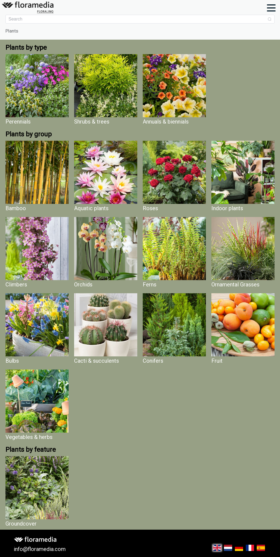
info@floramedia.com (40, 549)
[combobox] (140, 19)
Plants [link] (11, 31)
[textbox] (137, 19)
